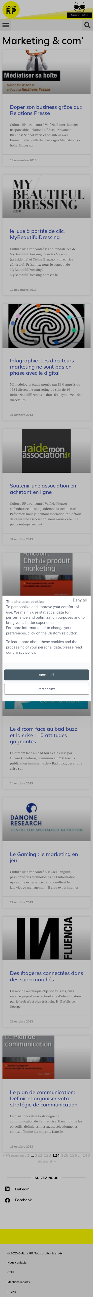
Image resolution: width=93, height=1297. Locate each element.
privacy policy (23, 652)
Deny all (80, 600)
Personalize (46, 689)
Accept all (46, 675)
